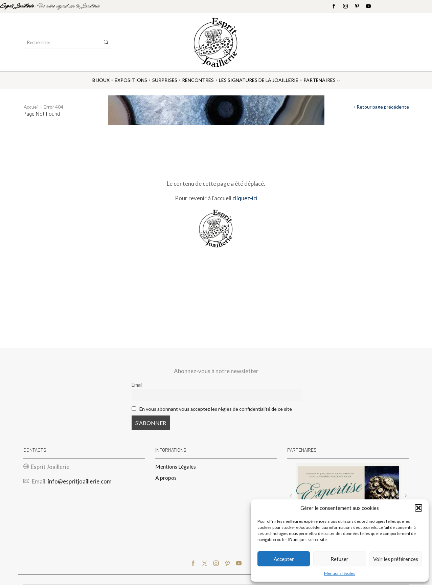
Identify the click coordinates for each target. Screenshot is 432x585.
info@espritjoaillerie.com (80, 481)
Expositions (131, 80)
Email (137, 385)
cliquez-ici (244, 198)
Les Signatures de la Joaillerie (258, 80)
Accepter (284, 559)
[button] (418, 507)
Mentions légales (339, 573)
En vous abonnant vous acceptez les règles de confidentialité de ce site (215, 409)
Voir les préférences (395, 559)
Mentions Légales (175, 466)
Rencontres (198, 80)
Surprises (164, 80)
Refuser (339, 559)
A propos (166, 478)
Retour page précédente (383, 107)
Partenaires (321, 80)
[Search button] (106, 42)
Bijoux (101, 80)
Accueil (31, 107)
